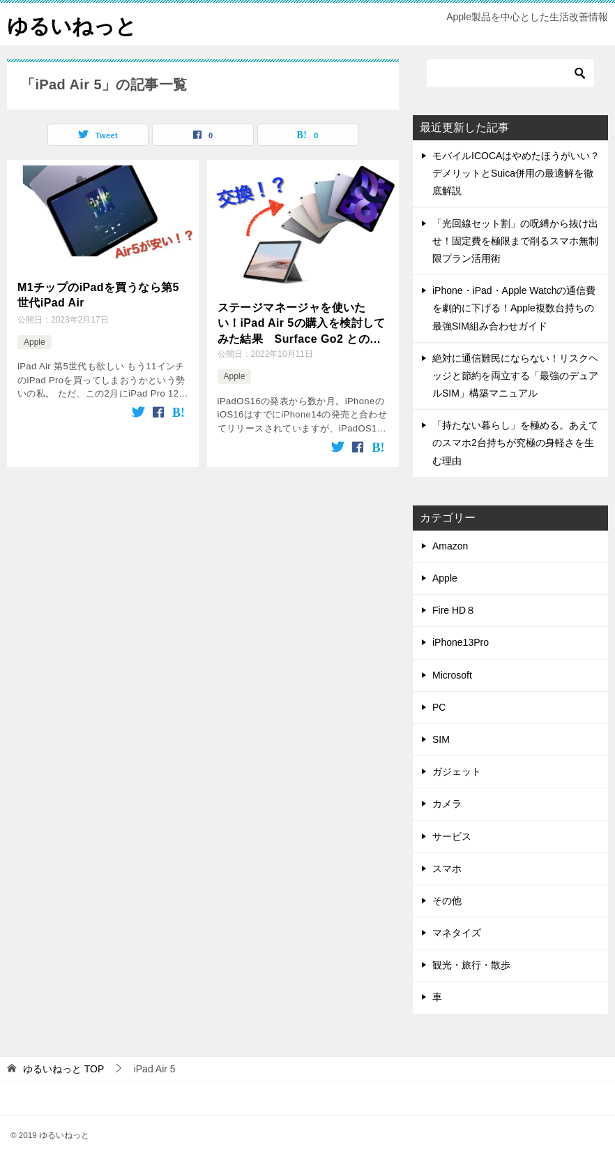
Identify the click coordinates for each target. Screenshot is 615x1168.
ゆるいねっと (72, 24)
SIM (441, 739)
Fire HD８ (454, 610)
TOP (63, 1068)
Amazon (450, 546)
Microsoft (452, 675)
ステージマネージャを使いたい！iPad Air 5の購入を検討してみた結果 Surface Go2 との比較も (302, 324)
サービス (451, 836)
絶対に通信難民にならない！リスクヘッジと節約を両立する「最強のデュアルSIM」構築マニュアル (515, 376)
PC (439, 707)
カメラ (447, 803)
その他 (447, 900)
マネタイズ (456, 932)
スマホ (447, 868)
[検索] (510, 73)
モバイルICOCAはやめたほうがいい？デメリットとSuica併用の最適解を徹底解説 (516, 173)
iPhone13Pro (460, 642)
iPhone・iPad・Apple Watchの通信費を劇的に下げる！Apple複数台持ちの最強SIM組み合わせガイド (513, 308)
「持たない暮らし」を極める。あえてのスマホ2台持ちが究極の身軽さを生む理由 (515, 443)
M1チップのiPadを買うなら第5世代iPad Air (98, 295)
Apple (34, 342)
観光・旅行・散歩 (471, 964)
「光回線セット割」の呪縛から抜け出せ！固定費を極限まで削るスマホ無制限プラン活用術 (515, 241)
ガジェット (456, 771)
